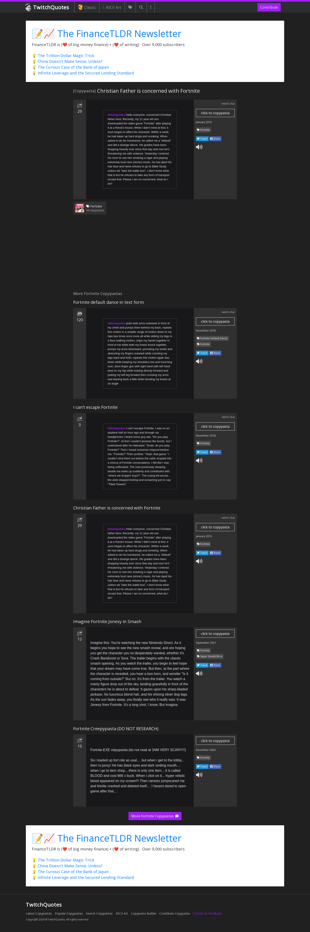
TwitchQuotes (47, 7)
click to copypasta (215, 113)
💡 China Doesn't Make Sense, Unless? (67, 61)
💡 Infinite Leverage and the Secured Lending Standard (83, 73)
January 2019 (204, 122)
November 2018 (206, 330)
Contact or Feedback (207, 913)
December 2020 (205, 750)
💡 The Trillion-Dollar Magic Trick (63, 55)
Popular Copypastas (69, 913)
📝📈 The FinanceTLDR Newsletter (106, 33)
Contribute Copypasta (174, 913)
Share (215, 138)
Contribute (269, 7)
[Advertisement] (155, 255)
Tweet (202, 138)
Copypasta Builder (143, 913)
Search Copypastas (99, 913)
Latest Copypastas (39, 913)
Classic (87, 7)
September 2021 (206, 643)
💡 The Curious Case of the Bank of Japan (70, 67)
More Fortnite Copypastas (155, 816)
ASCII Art (112, 7)
